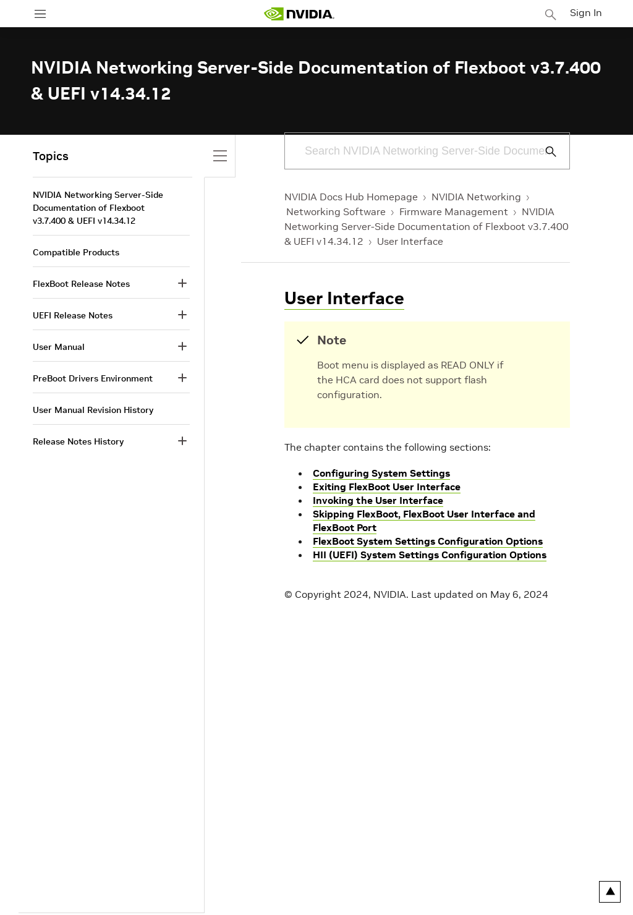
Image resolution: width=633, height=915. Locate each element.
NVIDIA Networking (476, 196)
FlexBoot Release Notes (81, 283)
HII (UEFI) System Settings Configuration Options (429, 554)
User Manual (59, 346)
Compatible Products (76, 252)
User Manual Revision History (93, 409)
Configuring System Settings (381, 473)
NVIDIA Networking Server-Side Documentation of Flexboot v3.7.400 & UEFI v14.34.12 (426, 226)
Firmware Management (453, 211)
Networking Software (336, 211)
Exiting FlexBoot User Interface (387, 486)
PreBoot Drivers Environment (93, 378)
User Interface (410, 241)
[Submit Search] (544, 151)
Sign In (588, 11)
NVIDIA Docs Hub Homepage (351, 196)
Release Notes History (78, 441)
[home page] (301, 13)
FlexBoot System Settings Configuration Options (428, 541)
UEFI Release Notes (73, 315)
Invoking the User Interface (378, 500)
